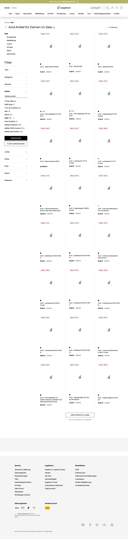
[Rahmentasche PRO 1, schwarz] (41, 158)
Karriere (48, 476)
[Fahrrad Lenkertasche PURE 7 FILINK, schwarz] (99, 347)
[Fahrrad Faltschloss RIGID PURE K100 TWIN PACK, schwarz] (41, 206)
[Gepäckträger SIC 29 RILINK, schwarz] (99, 111)
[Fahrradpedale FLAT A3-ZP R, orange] (44, 111)
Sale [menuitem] (89, 14)
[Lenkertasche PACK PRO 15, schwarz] (99, 300)
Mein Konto (19, 489)
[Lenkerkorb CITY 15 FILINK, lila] (99, 158)
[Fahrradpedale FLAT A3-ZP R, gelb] (42, 111)
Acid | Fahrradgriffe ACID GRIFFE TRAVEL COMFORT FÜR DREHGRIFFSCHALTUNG (51, 400)
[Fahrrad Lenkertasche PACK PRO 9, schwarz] (99, 253)
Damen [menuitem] (7, 8)
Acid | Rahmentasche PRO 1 (50, 161)
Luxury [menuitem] (72, 14)
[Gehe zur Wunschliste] (117, 8)
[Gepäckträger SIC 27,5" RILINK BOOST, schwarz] (70, 394)
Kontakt (18, 485)
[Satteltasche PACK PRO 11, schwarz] (41, 253)
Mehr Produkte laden (80, 415)
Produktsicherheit (82, 485)
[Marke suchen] (16, 96)
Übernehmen (16, 138)
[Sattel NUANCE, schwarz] (99, 64)
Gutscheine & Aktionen (54, 485)
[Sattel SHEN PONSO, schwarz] (41, 64)
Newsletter (19, 492)
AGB (77, 470)
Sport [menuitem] (17, 14)
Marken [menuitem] (81, 14)
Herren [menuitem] (14, 8)
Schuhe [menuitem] (50, 14)
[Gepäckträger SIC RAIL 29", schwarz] (99, 395)
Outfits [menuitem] (116, 14)
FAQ (16, 479)
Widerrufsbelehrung (83, 482)
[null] (51, 46)
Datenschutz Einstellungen (86, 476)
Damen (7, 22)
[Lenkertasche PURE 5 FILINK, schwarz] (41, 300)
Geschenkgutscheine (23, 482)
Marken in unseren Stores (55, 470)
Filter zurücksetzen (16, 144)
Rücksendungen (21, 476)
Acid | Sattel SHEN (75, 66)
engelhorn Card (51, 482)
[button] (112, 8)
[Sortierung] (115, 27)
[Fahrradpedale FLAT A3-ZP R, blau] (41, 111)
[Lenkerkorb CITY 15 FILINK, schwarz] (70, 158)
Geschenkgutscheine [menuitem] (102, 14)
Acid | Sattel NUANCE (105, 67)
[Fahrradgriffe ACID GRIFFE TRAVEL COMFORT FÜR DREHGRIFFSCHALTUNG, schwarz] (41, 395)
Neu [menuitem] (10, 14)
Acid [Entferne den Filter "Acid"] (7, 70)
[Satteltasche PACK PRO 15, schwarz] (70, 253)
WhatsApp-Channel (22, 495)
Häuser (47, 473)
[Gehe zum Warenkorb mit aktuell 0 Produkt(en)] (121, 8)
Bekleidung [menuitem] (39, 14)
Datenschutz (80, 473)
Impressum (79, 479)
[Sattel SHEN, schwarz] (70, 63)
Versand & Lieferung (22, 470)
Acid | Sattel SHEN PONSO (49, 67)
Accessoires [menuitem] (61, 14)
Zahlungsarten (20, 473)
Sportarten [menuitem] (27, 14)
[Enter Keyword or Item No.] (98, 8)
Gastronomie (50, 489)
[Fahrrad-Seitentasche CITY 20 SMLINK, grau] (99, 206)
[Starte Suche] (108, 8)
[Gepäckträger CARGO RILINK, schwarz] (70, 205)
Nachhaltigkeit (51, 479)
